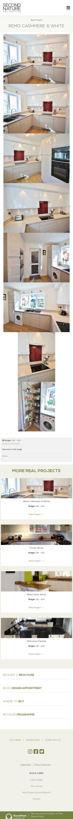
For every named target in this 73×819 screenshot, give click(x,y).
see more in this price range (10, 443)
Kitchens (15, 740)
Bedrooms (33, 740)
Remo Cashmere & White (36, 501)
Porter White (36, 548)
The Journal (36, 786)
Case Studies (36, 780)
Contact (36, 799)
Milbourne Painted (36, 641)
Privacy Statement (43, 765)
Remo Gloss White (36, 595)
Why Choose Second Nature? (36, 793)
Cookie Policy (25, 765)
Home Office (53, 740)
